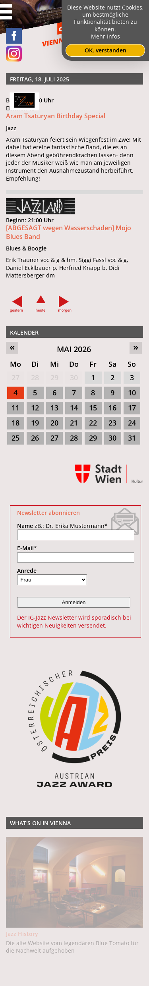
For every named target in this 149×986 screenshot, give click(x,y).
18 (15, 423)
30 (74, 377)
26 (35, 438)
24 (132, 423)
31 (132, 438)
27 (15, 377)
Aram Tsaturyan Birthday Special (55, 116)
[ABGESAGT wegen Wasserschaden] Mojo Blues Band (68, 232)
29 (54, 377)
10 (132, 392)
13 (54, 407)
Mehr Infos (105, 36)
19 (35, 423)
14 (74, 407)
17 (132, 407)
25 (15, 438)
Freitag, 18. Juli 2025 (39, 79)
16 (112, 407)
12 (35, 407)
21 (74, 423)
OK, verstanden (105, 50)
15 (93, 407)
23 (112, 423)
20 (54, 423)
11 (15, 407)
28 (35, 377)
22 (93, 423)
